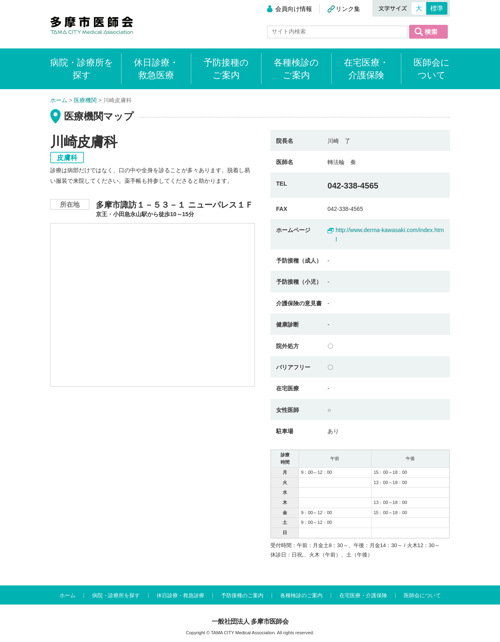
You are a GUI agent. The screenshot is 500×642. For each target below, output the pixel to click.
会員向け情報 (293, 8)
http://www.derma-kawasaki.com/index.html (390, 234)
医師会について (432, 68)
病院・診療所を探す (116, 595)
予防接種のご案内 (226, 68)
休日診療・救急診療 (180, 595)
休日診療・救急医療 (156, 68)
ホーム (67, 595)
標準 (436, 8)
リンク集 (348, 8)
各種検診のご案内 (296, 68)
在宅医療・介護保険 (366, 68)
